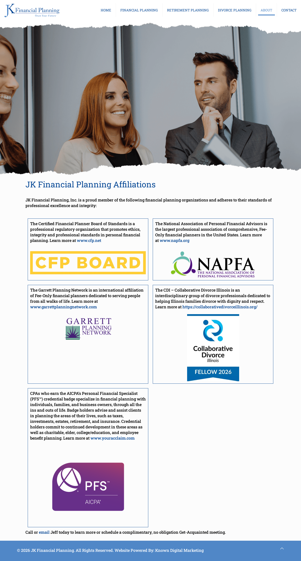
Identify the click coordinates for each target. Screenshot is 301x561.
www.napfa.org (174, 240)
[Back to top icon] (282, 548)
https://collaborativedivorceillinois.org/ (219, 306)
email (44, 532)
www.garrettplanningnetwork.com (63, 306)
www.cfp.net (89, 240)
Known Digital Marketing (179, 550)
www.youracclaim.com (112, 438)
